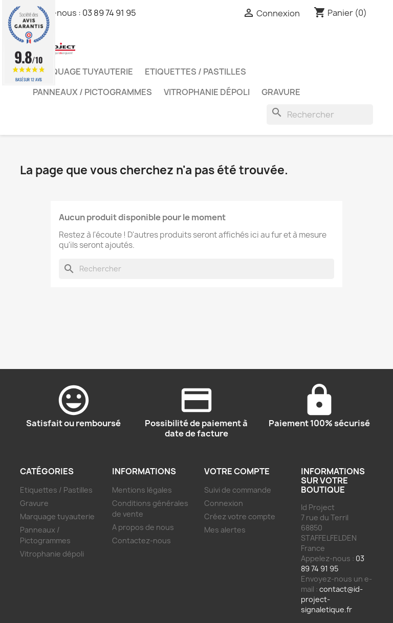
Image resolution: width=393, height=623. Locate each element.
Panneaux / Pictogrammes (92, 92)
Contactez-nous (141, 540)
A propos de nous (143, 527)
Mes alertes (225, 530)
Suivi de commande (237, 490)
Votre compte (237, 471)
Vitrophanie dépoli (207, 92)
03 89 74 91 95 (109, 12)
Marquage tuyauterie (83, 71)
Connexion (223, 503)
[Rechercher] (320, 114)
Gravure (280, 92)
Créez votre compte (239, 516)
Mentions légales (142, 490)
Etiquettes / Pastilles (195, 71)
